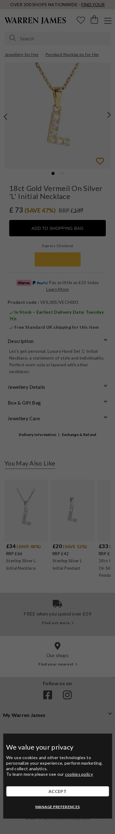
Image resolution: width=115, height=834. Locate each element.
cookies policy (79, 774)
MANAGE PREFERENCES (57, 806)
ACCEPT (57, 791)
